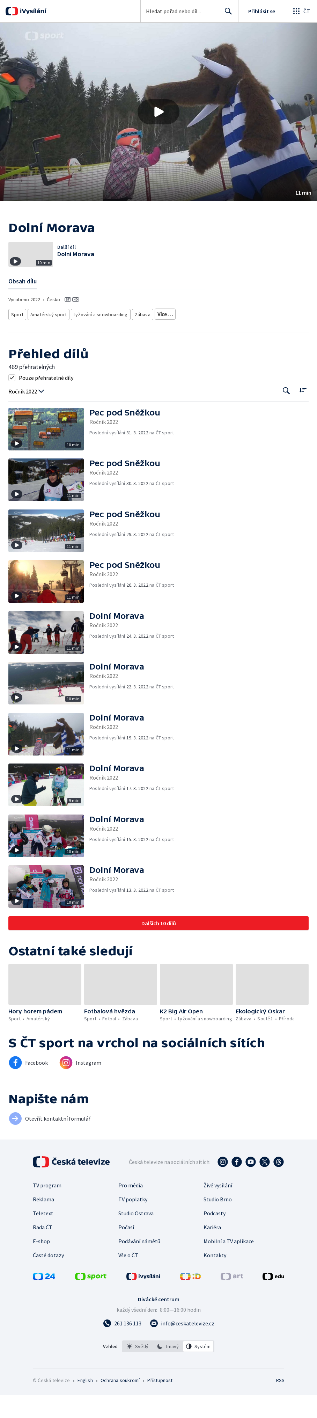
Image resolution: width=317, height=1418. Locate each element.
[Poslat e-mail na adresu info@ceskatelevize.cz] (182, 1346)
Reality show (165, 338)
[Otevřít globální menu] (301, 11)
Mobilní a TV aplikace (229, 1264)
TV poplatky (132, 1222)
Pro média (130, 1208)
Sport (17, 338)
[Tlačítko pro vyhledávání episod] (286, 413)
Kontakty (215, 1278)
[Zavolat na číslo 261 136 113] (122, 1346)
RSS (280, 1403)
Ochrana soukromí (120, 1403)
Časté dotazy (48, 1278)
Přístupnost (159, 1403)
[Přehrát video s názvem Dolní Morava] (158, 111)
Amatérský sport (46, 338)
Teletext (43, 1236)
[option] (138, 1369)
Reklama (43, 1222)
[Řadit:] (303, 413)
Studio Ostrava (136, 1236)
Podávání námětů (139, 1264)
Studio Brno (218, 1222)
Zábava (136, 338)
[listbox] (168, 1369)
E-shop (41, 1264)
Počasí (126, 1250)
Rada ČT (42, 1250)
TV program (47, 1208)
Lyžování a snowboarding (95, 338)
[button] (158, 112)
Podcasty (215, 1236)
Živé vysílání (218, 1208)
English (85, 1403)
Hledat (226, 14)
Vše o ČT (128, 1278)
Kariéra (212, 1250)
